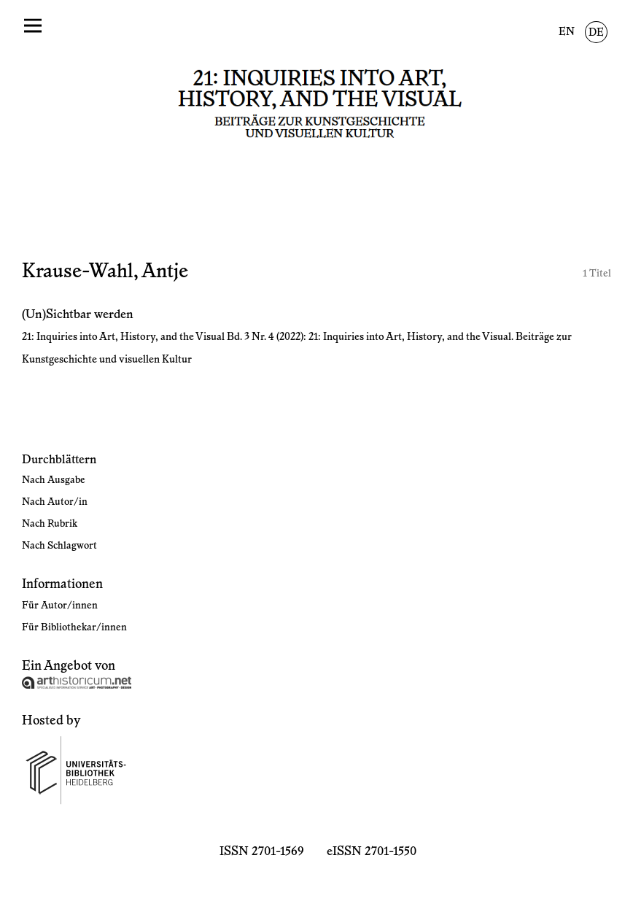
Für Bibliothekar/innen (74, 627)
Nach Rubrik (49, 524)
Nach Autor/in (55, 502)
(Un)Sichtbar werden (77, 314)
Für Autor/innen (60, 605)
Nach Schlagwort (59, 546)
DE (596, 33)
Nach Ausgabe (53, 480)
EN (567, 32)
